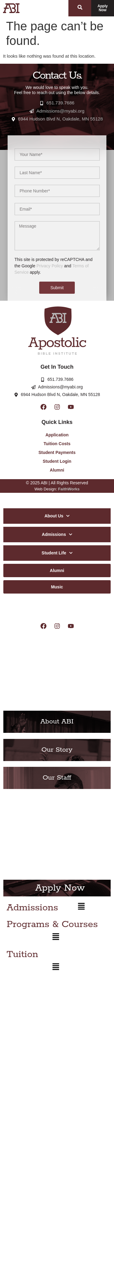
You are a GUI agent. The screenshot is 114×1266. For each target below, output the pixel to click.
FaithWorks (69, 489)
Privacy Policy (49, 265)
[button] (81, 907)
